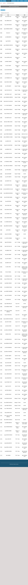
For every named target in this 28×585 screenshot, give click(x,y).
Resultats (8, 0)
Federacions (14, 0)
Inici (1, 0)
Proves (5, 0)
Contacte (25, 0)
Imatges (21, 0)
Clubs (18, 0)
